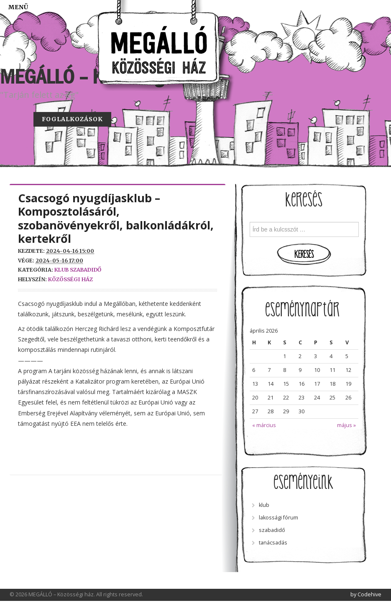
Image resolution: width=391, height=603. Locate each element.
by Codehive (365, 594)
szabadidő (85, 270)
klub (61, 270)
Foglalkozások (72, 119)
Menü (18, 7)
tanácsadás (273, 542)
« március (264, 425)
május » (346, 425)
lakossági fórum (278, 517)
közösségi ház (70, 279)
